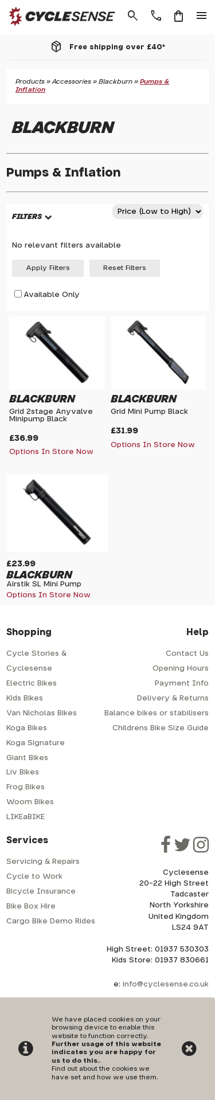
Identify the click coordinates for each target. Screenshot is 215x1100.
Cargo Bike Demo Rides (50, 921)
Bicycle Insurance (41, 891)
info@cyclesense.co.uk (166, 984)
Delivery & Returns (173, 698)
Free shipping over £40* (117, 47)
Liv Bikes (22, 772)
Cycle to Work (34, 876)
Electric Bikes (31, 683)
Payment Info (182, 683)
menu (202, 16)
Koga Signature (35, 743)
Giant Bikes (27, 758)
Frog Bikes (25, 787)
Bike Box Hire (31, 906)
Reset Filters (124, 268)
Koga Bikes (26, 728)
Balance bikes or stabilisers (156, 713)
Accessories (71, 82)
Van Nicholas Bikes (41, 713)
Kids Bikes (24, 698)
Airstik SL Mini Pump (43, 584)
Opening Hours (181, 668)
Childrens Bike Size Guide (160, 728)
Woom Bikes (30, 802)
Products (30, 82)
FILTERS (27, 217)
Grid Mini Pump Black (149, 412)
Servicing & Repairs (43, 862)
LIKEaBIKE (25, 817)
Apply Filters (48, 268)
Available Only (52, 295)
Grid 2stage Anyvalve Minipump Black (51, 415)
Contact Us (187, 653)
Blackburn (115, 82)
